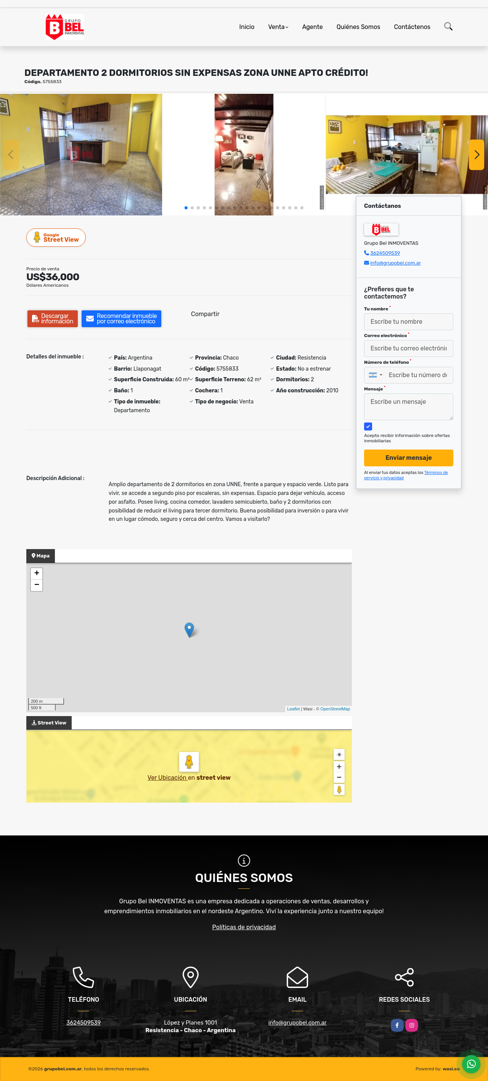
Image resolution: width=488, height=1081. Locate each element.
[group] (81, 154)
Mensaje (374, 388)
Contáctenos (412, 27)
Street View (56, 237)
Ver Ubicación (168, 777)
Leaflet (293, 709)
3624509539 (385, 253)
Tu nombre (377, 308)
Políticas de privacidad (244, 927)
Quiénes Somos (358, 27)
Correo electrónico (386, 335)
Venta (276, 27)
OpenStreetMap (335, 709)
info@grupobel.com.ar (395, 263)
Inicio (247, 27)
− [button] (36, 585)
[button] (186, 207)
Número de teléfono (387, 362)
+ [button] (36, 574)
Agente (312, 27)
